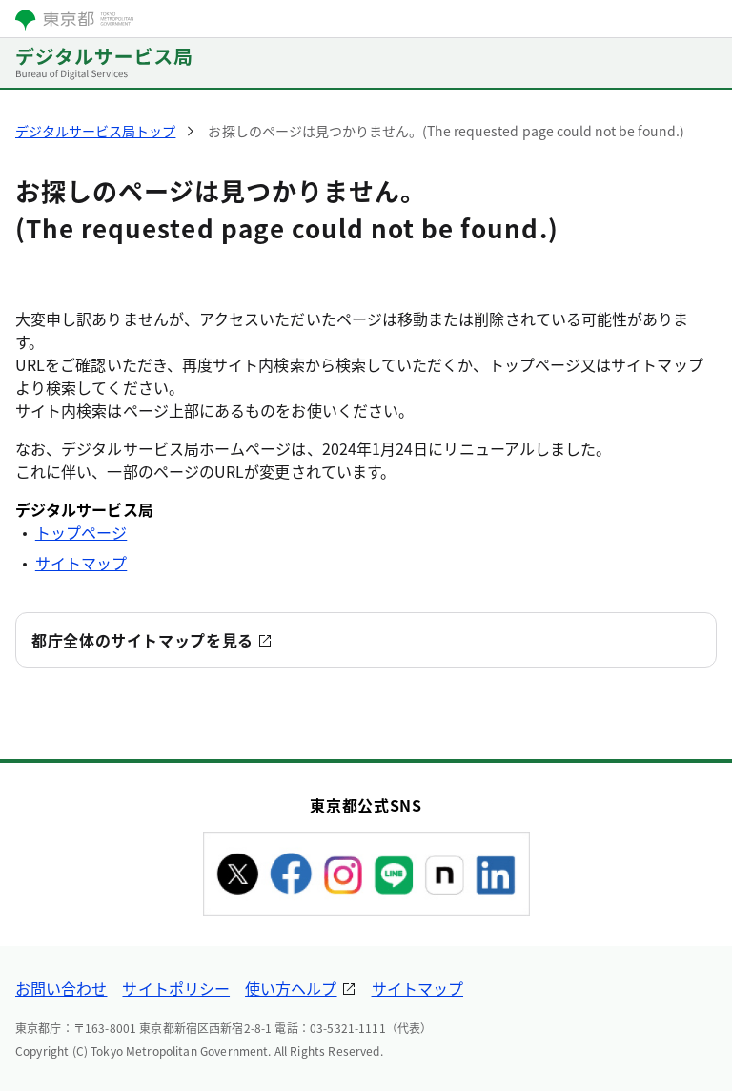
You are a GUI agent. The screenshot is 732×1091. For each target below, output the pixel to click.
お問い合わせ (61, 988)
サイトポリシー (176, 988)
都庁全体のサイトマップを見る (142, 639)
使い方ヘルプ (290, 988)
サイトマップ (81, 562)
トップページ (81, 532)
